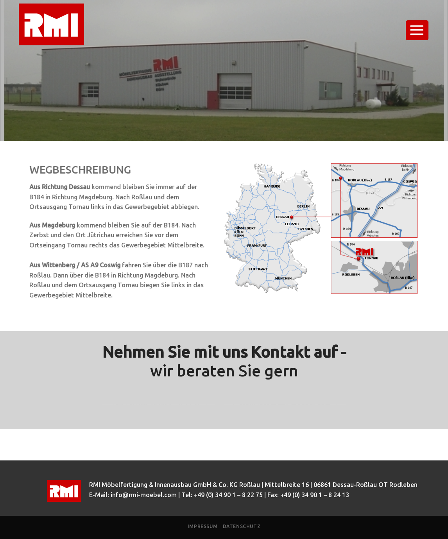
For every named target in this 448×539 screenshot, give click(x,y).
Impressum (203, 526)
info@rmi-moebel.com (144, 494)
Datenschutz (242, 526)
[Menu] (417, 30)
